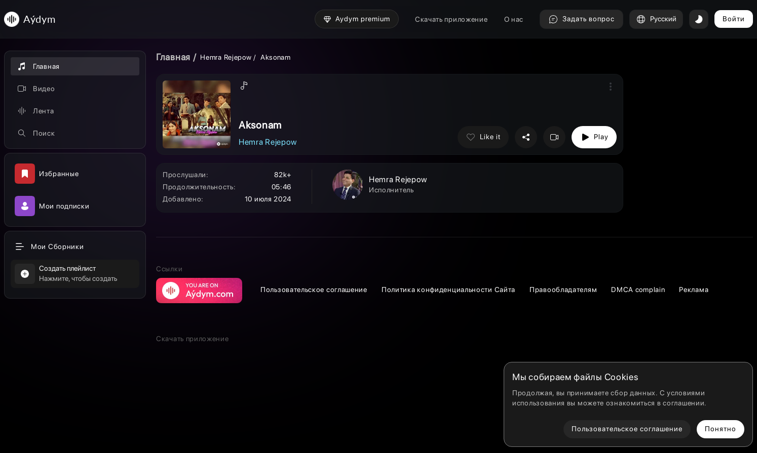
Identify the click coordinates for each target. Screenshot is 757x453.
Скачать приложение (451, 19)
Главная (173, 57)
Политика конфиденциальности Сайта (448, 289)
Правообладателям (563, 289)
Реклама (693, 289)
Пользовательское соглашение (313, 289)
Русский (656, 19)
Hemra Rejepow (225, 57)
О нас (514, 19)
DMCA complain (638, 289)
